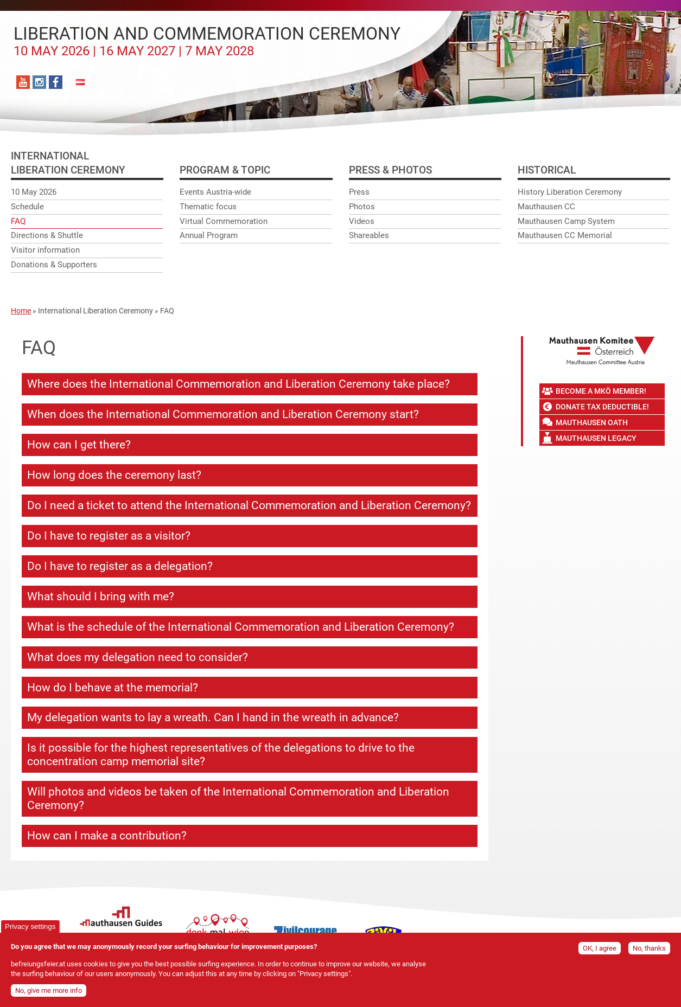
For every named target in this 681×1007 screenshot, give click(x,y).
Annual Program (209, 235)
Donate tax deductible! (602, 406)
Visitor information (45, 250)
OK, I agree (599, 949)
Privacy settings (30, 927)
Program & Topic (225, 170)
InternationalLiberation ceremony (68, 163)
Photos (362, 206)
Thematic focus (208, 206)
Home (21, 310)
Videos (361, 221)
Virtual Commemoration (224, 221)
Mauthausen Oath (592, 422)
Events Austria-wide (215, 192)
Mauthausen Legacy (596, 438)
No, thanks (649, 949)
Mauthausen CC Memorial (565, 235)
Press (359, 192)
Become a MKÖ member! (601, 391)
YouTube (23, 82)
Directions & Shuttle (47, 235)
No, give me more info (48, 991)
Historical (547, 170)
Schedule (27, 206)
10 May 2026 (33, 192)
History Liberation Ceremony (570, 192)
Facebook (55, 82)
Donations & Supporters (54, 265)
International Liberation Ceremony (95, 310)
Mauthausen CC (546, 206)
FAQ (18, 221)
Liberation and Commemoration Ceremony (207, 41)
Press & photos (390, 170)
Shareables (369, 235)
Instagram (39, 82)
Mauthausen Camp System (566, 221)
